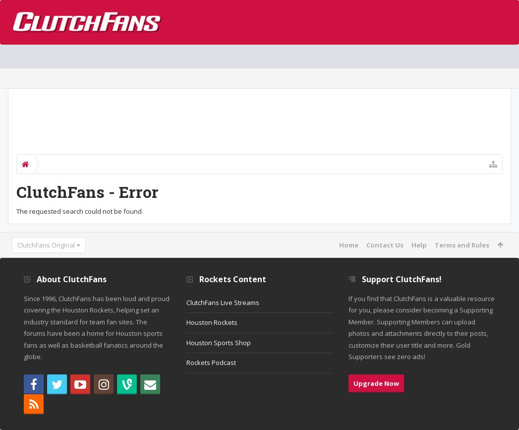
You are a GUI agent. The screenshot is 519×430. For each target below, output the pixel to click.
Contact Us (385, 245)
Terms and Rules (462, 245)
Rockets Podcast (211, 362)
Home (348, 245)
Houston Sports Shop (218, 342)
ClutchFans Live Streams (222, 302)
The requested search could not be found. (79, 211)
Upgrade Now (376, 383)
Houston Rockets (211, 322)
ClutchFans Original (46, 245)
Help (419, 245)
